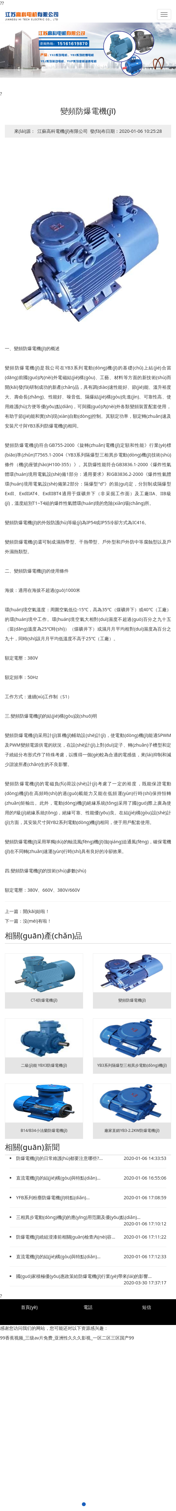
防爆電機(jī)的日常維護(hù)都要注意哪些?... (59, 1158)
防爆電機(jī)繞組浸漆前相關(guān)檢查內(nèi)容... (65, 1237)
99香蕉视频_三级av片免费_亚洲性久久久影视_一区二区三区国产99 (67, 1338)
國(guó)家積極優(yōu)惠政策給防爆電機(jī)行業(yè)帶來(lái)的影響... (84, 1276)
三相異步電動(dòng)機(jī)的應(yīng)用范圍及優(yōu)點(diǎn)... (78, 1217)
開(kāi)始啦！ (36, 911)
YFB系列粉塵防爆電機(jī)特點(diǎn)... (53, 1197)
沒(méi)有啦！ (37, 921)
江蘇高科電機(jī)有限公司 (62, 131)
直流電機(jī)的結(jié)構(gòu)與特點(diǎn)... (58, 1178)
